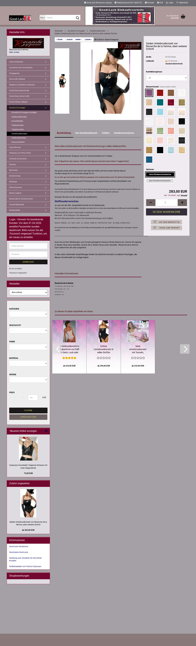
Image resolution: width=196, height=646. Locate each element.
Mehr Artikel (14, 52)
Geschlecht (15, 325)
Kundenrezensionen (124, 133)
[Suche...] (42, 17)
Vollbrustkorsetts (19, 138)
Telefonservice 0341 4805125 (128, 3)
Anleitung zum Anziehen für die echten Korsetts (25, 559)
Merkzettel (182, 3)
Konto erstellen (15, 269)
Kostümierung (14, 176)
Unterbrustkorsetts (19, 134)
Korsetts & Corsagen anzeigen (24, 112)
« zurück (68, 39)
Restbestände (14, 210)
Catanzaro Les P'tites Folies (20, 153)
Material (13, 358)
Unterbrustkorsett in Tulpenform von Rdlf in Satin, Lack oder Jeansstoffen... (69, 349)
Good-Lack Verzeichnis (18, 546)
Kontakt (149, 3)
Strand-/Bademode (16, 205)
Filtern (28, 410)
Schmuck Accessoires (18, 159)
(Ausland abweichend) (174, 64)
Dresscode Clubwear (17, 79)
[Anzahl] (166, 202)
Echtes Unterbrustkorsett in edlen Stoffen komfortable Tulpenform (103, 349)
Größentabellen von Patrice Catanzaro (25, 566)
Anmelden (28, 262)
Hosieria (12, 164)
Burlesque (13, 182)
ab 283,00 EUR (28, 530)
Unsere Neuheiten (16, 62)
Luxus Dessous (15, 147)
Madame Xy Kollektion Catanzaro (22, 85)
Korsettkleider (17, 121)
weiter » (78, 39)
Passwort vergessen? (18, 273)
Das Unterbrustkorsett (86, 133)
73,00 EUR (28, 473)
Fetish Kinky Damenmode (19, 91)
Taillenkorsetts (18, 125)
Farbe (12, 342)
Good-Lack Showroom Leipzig (98, 3)
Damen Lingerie (15, 193)
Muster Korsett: (161, 86)
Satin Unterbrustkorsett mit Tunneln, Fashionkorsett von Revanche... (138, 349)
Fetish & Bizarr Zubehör (18, 102)
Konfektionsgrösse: (154, 72)
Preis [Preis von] (12, 392)
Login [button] (169, 3)
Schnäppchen (14, 73)
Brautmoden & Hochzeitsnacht (21, 199)
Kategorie (14, 309)
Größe (12, 374)
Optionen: (150, 169)
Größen (105, 133)
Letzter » (88, 39)
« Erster (59, 39)
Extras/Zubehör (18, 142)
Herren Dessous (15, 187)
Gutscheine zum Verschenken (20, 68)
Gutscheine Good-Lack (18, 552)
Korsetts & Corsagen (17, 108)
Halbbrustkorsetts (19, 117)
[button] (160, 3)
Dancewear (13, 170)
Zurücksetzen (28, 417)
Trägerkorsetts (18, 129)
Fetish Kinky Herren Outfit (19, 96)
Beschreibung (64, 133)
